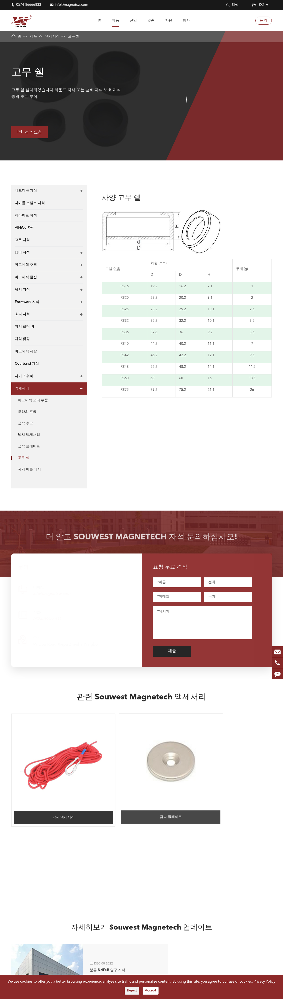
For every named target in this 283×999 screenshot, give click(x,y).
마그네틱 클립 (26, 278)
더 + (81, 873)
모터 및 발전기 (107, 972)
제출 (176, 652)
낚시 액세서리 (29, 435)
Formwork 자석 (27, 302)
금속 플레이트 (29, 447)
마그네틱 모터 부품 (33, 401)
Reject (132, 990)
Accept (150, 990)
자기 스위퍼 (24, 376)
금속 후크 (25, 424)
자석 (14, 962)
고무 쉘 (73, 36)
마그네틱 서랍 (26, 352)
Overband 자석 (27, 364)
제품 (115, 20)
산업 (133, 20)
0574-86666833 (28, 5)
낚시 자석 (22, 290)
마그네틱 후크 (26, 265)
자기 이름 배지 (29, 470)
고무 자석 (22, 240)
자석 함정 (22, 339)
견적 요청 (30, 132)
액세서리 (52, 36)
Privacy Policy (264, 982)
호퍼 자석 (22, 314)
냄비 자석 (22, 253)
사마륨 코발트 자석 (30, 203)
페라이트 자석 (26, 216)
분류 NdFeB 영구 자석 (90, 850)
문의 (263, 20)
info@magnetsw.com (71, 5)
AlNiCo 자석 (24, 228)
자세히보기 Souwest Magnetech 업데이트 (141, 819)
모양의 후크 (27, 412)
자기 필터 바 (24, 327)
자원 (168, 20)
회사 (186, 20)
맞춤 (151, 20)
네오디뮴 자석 (26, 191)
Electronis (148, 972)
